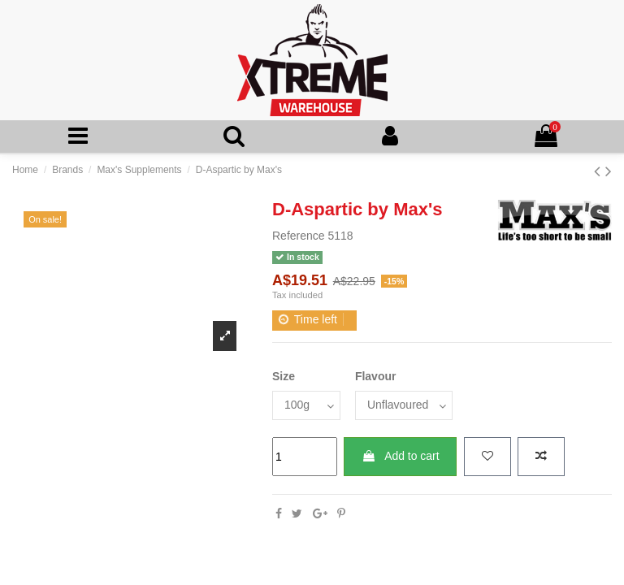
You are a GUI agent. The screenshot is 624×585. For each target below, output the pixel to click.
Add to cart (401, 455)
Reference (298, 235)
